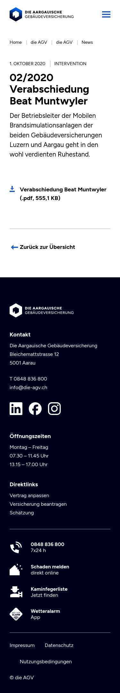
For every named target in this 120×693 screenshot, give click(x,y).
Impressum (22, 645)
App (45, 614)
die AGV (39, 42)
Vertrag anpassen (29, 495)
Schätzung (22, 513)
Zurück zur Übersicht (47, 246)
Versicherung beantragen (38, 504)
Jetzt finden (49, 592)
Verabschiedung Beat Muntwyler (63, 194)
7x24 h (47, 547)
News (87, 42)
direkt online (50, 570)
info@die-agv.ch (28, 387)
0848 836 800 (30, 379)
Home (16, 42)
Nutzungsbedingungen (46, 661)
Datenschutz (59, 645)
